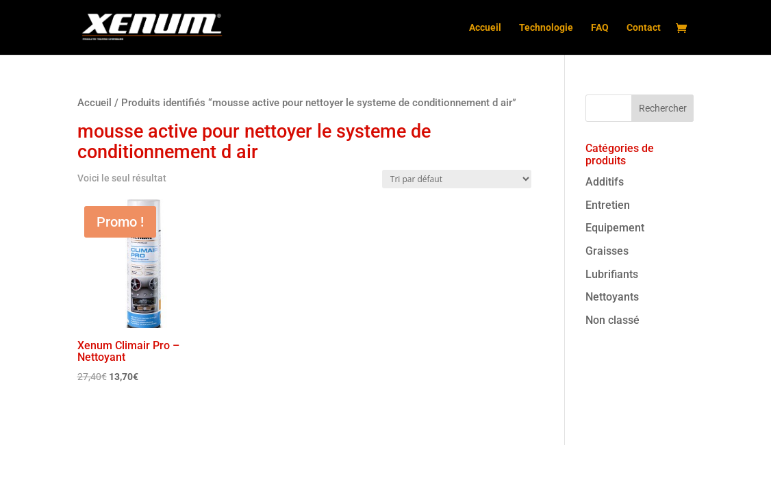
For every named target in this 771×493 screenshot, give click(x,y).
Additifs (604, 181)
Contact (644, 28)
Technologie (546, 28)
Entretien (607, 205)
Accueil (485, 28)
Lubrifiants (611, 274)
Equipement (614, 227)
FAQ (600, 28)
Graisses (607, 250)
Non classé (612, 320)
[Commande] (456, 179)
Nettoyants (612, 296)
